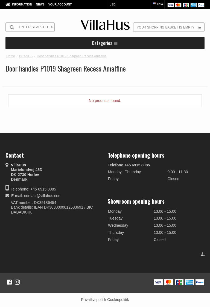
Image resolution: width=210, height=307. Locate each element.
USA (157, 4)
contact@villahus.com (42, 196)
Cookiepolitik (118, 299)
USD (112, 4)
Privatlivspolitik (93, 299)
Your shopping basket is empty (170, 27)
